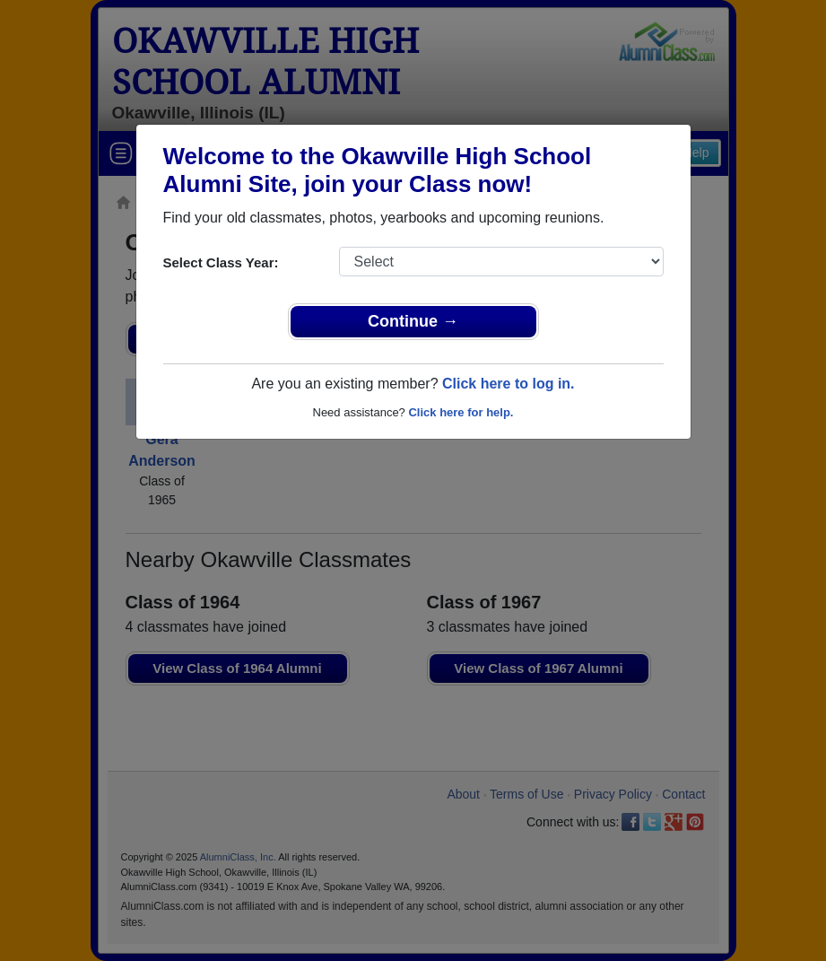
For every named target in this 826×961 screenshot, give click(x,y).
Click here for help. (460, 412)
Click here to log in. (508, 383)
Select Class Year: (221, 262)
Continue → (413, 321)
